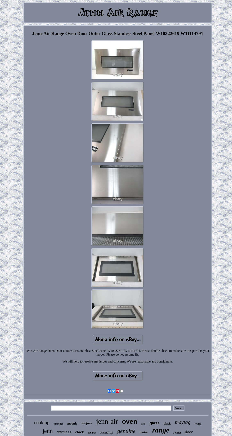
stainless (64, 432)
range (160, 430)
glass (155, 423)
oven (129, 421)
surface (86, 423)
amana (92, 432)
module (72, 423)
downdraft (106, 432)
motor (144, 432)
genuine (126, 431)
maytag (183, 422)
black (167, 423)
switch (177, 432)
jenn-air (107, 421)
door (189, 432)
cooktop (41, 422)
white (198, 423)
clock (79, 432)
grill (143, 423)
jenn (47, 431)
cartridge (58, 423)
